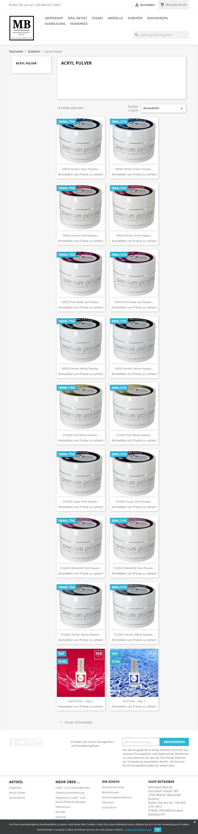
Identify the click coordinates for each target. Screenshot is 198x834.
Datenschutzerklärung (69, 792)
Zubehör (135, 18)
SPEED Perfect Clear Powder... (81, 169)
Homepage (79, 24)
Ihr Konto (111, 782)
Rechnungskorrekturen (117, 797)
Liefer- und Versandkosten (72, 787)
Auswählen (163, 108)
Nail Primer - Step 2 (80, 701)
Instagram (39, 742)
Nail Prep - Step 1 (134, 701)
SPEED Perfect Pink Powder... (80, 235)
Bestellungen (110, 792)
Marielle (115, 18)
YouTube (30, 742)
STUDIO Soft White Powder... (80, 435)
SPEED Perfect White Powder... (80, 368)
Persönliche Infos (113, 787)
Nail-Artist (77, 18)
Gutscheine (109, 807)
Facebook (13, 742)
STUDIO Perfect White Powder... (81, 634)
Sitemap (60, 817)
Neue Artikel (17, 792)
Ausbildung (55, 24)
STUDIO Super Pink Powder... (80, 501)
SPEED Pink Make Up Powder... (80, 302)
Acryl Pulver (26, 63)
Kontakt (60, 812)
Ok (157, 829)
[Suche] (161, 35)
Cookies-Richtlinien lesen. (138, 829)
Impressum (62, 807)
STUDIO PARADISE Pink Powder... (81, 568)
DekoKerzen (157, 18)
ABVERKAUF (54, 18)
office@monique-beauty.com (166, 812)
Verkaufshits (17, 797)
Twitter (22, 742)
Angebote (15, 787)
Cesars (97, 18)
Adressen (108, 802)
